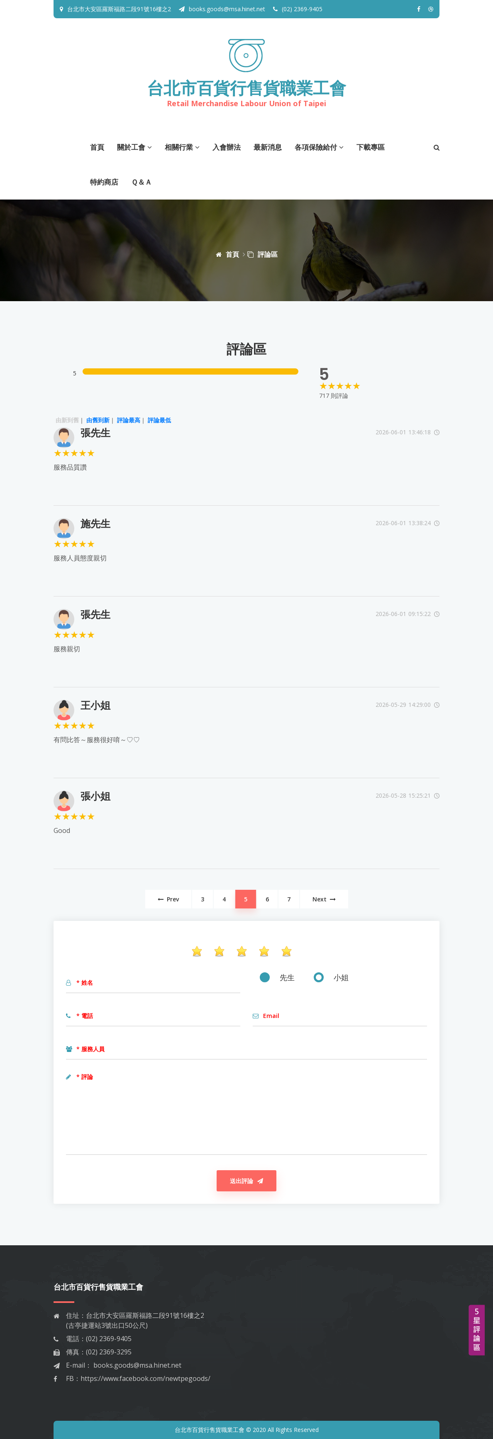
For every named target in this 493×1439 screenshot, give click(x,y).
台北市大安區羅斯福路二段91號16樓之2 (119, 9)
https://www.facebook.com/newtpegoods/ (145, 1378)
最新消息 (268, 147)
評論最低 (159, 420)
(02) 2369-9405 (297, 9)
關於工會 (134, 147)
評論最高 (128, 420)
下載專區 (370, 147)
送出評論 (246, 1181)
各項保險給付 (319, 147)
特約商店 (104, 182)
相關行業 (182, 147)
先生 (277, 977)
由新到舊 (67, 420)
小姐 (331, 977)
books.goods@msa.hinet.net (222, 9)
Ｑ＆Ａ (141, 182)
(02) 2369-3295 (109, 1351)
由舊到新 (98, 420)
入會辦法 (226, 147)
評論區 (262, 254)
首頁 (97, 147)
